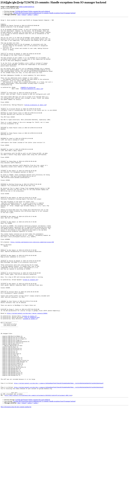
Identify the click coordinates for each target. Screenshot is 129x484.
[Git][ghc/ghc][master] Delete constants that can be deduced (32, 11)
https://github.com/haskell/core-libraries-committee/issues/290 (32, 287)
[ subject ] (30, 14)
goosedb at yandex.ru (30, 379)
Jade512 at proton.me (28, 101)
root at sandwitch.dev (31, 377)
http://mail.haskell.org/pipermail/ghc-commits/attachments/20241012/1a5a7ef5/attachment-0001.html (38, 471)
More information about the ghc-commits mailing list (16, 482)
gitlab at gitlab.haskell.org (26, 6)
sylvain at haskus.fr (29, 375)
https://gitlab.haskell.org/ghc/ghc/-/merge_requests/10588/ (27, 372)
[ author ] (35, 14)
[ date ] (19, 14)
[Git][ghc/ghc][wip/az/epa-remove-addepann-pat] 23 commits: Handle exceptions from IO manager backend (44, 13)
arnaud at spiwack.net (30, 332)
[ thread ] (24, 14)
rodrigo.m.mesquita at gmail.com (32, 103)
